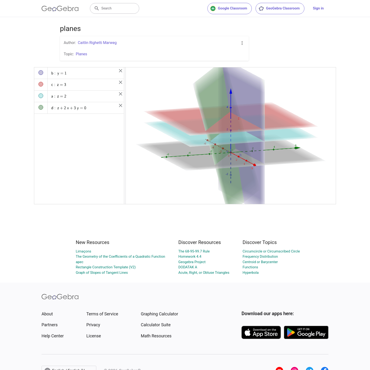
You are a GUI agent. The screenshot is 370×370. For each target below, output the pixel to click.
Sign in (318, 8)
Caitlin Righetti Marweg (97, 42)
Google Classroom (228, 8)
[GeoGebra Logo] (60, 8)
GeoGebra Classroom (279, 8)
